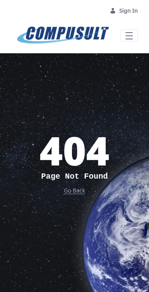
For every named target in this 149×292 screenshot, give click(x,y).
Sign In (124, 10)
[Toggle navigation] (129, 35)
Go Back (74, 190)
